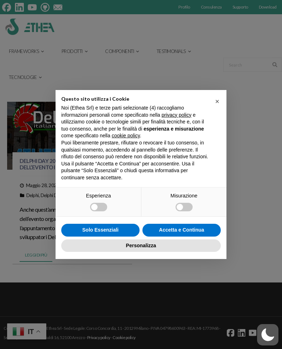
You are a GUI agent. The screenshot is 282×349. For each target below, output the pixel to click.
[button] (217, 101)
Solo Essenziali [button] (100, 230)
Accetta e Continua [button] (181, 230)
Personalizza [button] (141, 245)
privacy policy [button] (177, 115)
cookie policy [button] (126, 135)
